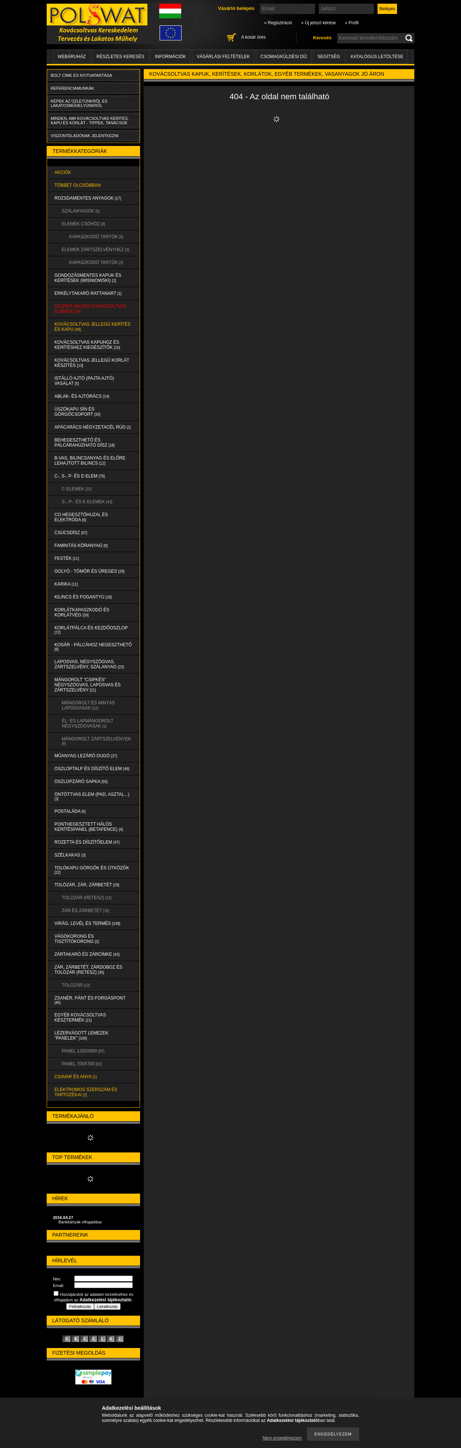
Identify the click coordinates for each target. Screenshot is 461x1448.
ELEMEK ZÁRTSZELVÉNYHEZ (95, 249)
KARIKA (66, 584)
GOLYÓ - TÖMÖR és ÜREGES (89, 571)
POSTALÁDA (70, 811)
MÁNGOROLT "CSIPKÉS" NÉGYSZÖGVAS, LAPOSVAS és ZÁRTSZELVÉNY (87, 685)
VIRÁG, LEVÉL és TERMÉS (87, 923)
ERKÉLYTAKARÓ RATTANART (88, 293)
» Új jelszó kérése (318, 22)
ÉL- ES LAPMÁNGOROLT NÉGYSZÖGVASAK (87, 723)
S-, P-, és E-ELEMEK (87, 501)
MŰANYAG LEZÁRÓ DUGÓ (85, 755)
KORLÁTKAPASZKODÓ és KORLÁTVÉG (81, 612)
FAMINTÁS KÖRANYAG (81, 545)
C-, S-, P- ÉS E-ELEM (79, 476)
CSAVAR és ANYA (75, 1076)
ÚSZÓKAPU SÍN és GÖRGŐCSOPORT (77, 412)
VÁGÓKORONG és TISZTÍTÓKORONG (76, 939)
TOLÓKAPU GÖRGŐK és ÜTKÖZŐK (91, 870)
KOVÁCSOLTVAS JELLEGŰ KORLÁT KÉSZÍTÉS (91, 363)
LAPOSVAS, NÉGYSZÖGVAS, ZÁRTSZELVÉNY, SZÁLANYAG (89, 664)
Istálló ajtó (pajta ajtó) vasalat (84, 381)
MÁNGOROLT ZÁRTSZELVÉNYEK (96, 741)
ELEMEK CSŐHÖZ (83, 223)
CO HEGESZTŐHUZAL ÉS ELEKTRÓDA (81, 517)
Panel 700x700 (82, 1063)
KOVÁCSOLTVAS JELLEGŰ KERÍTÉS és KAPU (92, 327)
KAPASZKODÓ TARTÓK (96, 236)
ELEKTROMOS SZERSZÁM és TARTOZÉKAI (85, 1092)
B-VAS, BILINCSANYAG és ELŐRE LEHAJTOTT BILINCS (89, 460)
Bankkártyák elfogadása (79, 1222)
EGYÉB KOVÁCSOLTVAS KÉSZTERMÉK (80, 1017)
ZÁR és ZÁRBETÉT (85, 910)
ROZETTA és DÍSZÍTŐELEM (86, 842)
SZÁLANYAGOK (81, 211)
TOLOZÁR (76, 985)
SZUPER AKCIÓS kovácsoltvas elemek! (90, 309)
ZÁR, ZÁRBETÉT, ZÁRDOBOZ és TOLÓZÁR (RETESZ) (88, 970)
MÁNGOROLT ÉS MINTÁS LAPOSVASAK (88, 705)
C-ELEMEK (77, 488)
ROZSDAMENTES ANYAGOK (87, 198)
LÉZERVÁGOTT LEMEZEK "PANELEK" (81, 1035)
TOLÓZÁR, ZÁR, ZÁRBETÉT (86, 884)
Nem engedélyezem (282, 1438)
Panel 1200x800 (83, 1051)
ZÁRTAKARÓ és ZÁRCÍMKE (86, 954)
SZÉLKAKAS (70, 855)
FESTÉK (66, 558)
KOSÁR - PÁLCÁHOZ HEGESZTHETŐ (93, 646)
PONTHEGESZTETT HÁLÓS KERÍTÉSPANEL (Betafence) (88, 827)
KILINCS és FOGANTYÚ (83, 597)
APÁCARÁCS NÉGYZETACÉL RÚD (92, 427)
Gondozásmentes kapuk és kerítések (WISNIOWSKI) (87, 278)
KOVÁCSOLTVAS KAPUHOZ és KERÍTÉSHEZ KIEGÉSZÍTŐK (87, 345)
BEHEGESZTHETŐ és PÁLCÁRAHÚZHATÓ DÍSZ (84, 442)
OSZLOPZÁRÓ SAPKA (81, 781)
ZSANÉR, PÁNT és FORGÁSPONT (90, 1000)
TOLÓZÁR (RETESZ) (86, 897)
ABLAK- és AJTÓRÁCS (81, 396)
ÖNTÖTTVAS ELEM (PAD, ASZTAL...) (91, 796)
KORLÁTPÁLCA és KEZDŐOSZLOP (91, 629)
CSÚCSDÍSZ (70, 532)
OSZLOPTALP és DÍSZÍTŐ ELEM (91, 768)
